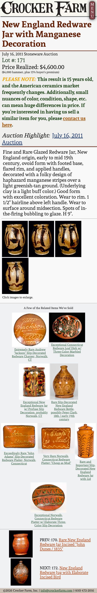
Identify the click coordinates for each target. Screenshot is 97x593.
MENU (92, 10)
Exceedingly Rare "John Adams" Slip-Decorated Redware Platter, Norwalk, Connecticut (19, 458)
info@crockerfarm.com (56, 590)
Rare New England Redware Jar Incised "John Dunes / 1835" (65, 544)
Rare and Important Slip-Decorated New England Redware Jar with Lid (85, 470)
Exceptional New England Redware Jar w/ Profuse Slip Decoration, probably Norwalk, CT (34, 409)
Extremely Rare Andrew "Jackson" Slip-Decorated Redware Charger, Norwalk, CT (30, 354)
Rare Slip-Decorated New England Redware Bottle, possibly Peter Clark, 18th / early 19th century (64, 410)
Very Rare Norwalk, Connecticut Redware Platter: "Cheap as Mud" (56, 459)
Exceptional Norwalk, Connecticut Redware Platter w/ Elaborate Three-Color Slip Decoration (48, 520)
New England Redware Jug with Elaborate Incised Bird (64, 572)
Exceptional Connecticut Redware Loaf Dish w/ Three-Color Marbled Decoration (67, 350)
